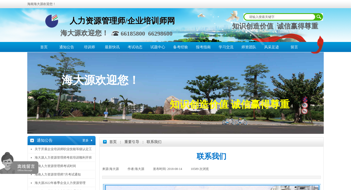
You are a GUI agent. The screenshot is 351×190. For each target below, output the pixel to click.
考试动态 (135, 47)
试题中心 (157, 47)
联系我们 (154, 142)
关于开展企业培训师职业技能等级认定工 (63, 149)
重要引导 (131, 142)
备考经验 (180, 47)
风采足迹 (271, 47)
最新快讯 (112, 47)
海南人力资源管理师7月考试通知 (58, 174)
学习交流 (226, 47)
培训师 (89, 47)
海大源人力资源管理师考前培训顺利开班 (63, 157)
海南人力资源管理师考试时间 (55, 166)
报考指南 (203, 47)
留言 (294, 47)
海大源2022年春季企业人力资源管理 (60, 183)
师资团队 (248, 47)
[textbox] (280, 17)
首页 (44, 47)
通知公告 (66, 47)
